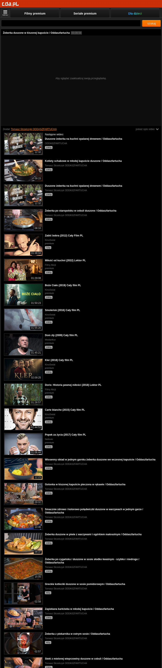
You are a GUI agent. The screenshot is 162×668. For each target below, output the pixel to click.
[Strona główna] (10, 4)
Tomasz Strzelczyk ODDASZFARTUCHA (34, 129)
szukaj (151, 23)
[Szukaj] (71, 23)
